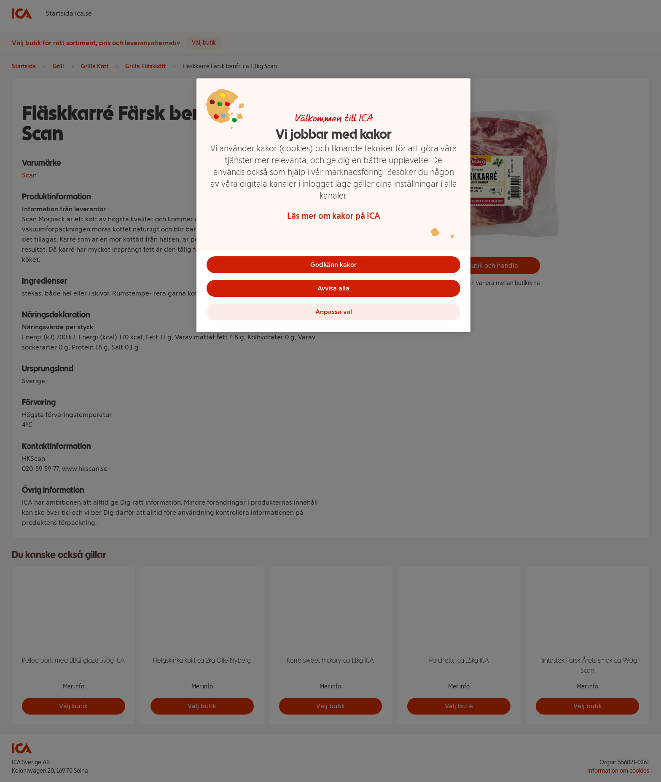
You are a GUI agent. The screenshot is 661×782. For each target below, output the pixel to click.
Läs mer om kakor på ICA (333, 216)
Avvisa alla (333, 288)
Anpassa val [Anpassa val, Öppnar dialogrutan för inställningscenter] (333, 312)
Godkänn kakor (333, 265)
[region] (333, 205)
